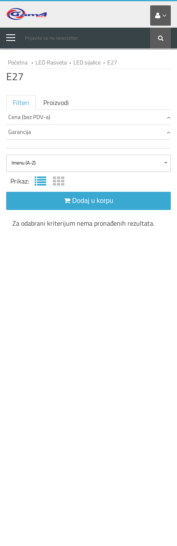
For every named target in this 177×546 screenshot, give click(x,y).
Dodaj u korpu (88, 200)
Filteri (21, 102)
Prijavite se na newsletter (51, 38)
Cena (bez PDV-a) (89, 116)
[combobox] (88, 163)
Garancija (89, 131)
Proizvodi (56, 102)
